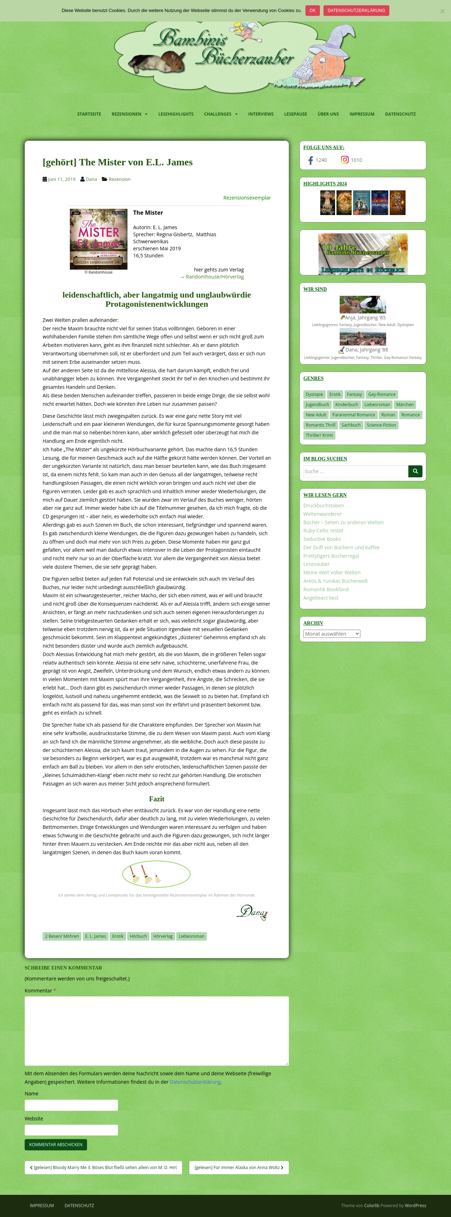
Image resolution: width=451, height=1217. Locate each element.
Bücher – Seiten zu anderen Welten (343, 522)
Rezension (120, 179)
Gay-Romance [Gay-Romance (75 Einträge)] (382, 394)
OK (313, 10)
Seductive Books (322, 539)
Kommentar (40, 990)
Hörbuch (138, 936)
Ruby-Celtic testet (323, 530)
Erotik (117, 936)
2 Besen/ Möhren (62, 936)
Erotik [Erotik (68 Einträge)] (335, 394)
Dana (91, 179)
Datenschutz (400, 114)
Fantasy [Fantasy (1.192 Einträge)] (354, 394)
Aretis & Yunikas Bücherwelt (335, 580)
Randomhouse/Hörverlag (215, 276)
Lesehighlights (175, 114)
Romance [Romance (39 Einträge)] (411, 415)
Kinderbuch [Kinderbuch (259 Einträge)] (346, 405)
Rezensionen (126, 114)
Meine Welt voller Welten (331, 572)
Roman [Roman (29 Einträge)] (388, 415)
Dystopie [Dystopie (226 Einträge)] (314, 394)
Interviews (261, 114)
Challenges (217, 114)
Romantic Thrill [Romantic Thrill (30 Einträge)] (320, 425)
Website (34, 1118)
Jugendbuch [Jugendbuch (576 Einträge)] (317, 405)
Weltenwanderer (322, 513)
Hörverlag (163, 936)
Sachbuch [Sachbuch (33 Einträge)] (351, 425)
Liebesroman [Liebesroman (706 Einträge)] (377, 405)
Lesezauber (316, 564)
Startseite (89, 114)
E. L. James (95, 936)
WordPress (415, 1206)
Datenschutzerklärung (356, 10)
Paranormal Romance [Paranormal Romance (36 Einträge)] (353, 415)
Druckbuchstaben (323, 505)
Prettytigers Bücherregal (331, 555)
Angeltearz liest (321, 597)
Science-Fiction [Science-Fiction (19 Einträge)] (381, 425)
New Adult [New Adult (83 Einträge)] (316, 415)
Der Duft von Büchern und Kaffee (341, 547)
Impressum (362, 114)
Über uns (328, 114)
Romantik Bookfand (326, 589)
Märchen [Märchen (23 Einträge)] (405, 405)
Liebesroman (191, 936)
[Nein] (442, 10)
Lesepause (295, 114)
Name (31, 1093)
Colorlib (371, 1206)
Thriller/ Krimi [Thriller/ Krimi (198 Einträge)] (319, 435)
